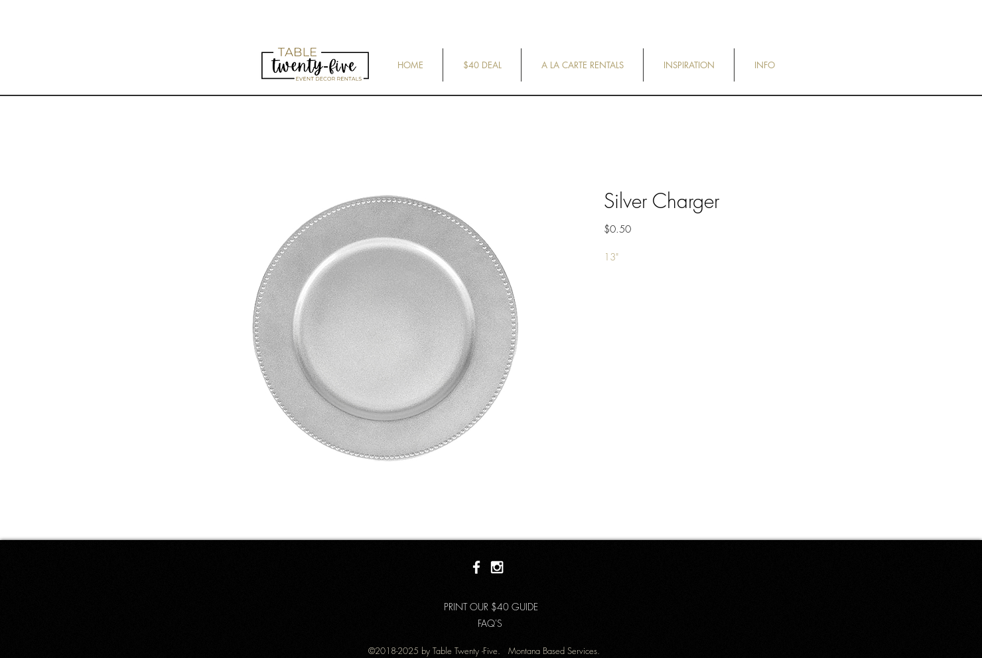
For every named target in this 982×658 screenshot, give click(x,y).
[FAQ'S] (490, 623)
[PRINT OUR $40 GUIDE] (491, 607)
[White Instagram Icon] (497, 567)
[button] (482, 65)
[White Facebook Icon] (476, 567)
